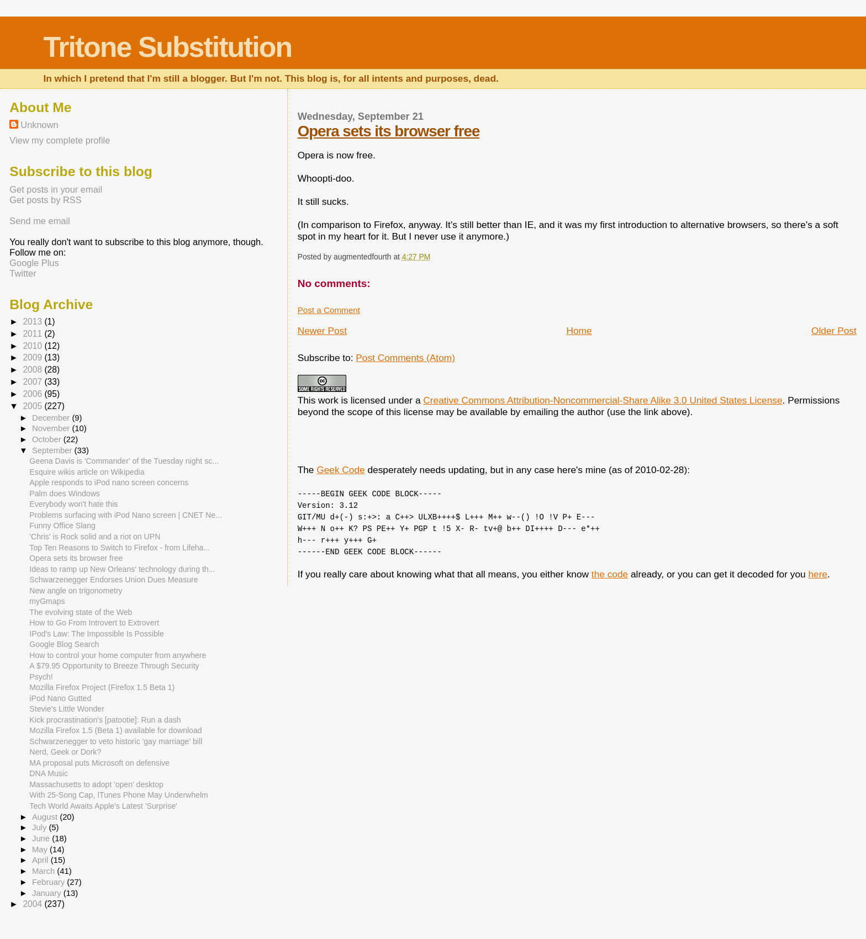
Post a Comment (329, 310)
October (48, 439)
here (817, 574)
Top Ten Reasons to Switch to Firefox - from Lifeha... (119, 547)
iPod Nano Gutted (60, 698)
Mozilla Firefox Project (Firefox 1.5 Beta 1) (102, 687)
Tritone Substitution (167, 47)
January (48, 893)
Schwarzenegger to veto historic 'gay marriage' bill (115, 741)
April (41, 860)
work (328, 400)
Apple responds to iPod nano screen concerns (108, 482)
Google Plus (34, 263)
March (44, 871)
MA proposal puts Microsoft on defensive (99, 762)
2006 (33, 394)
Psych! (40, 676)
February (49, 882)
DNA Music (48, 773)
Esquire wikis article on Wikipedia (86, 472)
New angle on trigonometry (75, 590)
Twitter (22, 273)
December (52, 417)
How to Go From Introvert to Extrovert (94, 622)
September (53, 450)
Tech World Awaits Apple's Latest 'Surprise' (103, 806)
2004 (33, 904)
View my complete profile (59, 140)
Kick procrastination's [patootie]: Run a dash (105, 719)
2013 (33, 321)
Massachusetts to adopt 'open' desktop (96, 784)
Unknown (39, 125)
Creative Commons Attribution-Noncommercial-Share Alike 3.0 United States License (602, 400)
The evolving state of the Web (80, 612)
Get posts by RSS (45, 200)
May (41, 849)
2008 (33, 369)
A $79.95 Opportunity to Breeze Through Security (114, 665)
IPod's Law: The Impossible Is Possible (96, 633)
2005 (33, 406)
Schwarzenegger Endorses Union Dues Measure (113, 579)
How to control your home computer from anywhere (117, 655)
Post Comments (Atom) (405, 357)
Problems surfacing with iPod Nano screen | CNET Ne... (125, 515)
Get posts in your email (55, 189)
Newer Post (322, 330)
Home (579, 330)
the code (610, 574)
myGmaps (47, 601)
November (52, 428)
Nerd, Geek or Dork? (65, 751)
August (46, 817)
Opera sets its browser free (389, 131)
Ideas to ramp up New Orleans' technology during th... (122, 569)
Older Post (834, 330)
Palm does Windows (64, 493)
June (42, 838)
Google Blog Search (64, 644)
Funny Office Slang (62, 525)
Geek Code (340, 469)
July (40, 827)
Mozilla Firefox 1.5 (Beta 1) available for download (115, 730)
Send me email (39, 221)
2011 (33, 333)
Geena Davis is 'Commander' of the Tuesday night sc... (124, 461)
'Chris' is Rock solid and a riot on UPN (94, 536)
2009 (33, 357)
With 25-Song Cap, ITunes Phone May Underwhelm (118, 795)
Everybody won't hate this (73, 504)
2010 (33, 346)
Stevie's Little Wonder (66, 708)
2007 (33, 381)
